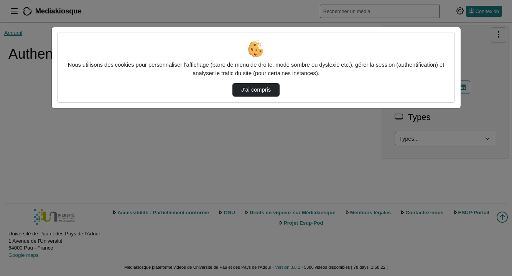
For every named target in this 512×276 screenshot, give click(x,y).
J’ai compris (256, 90)
